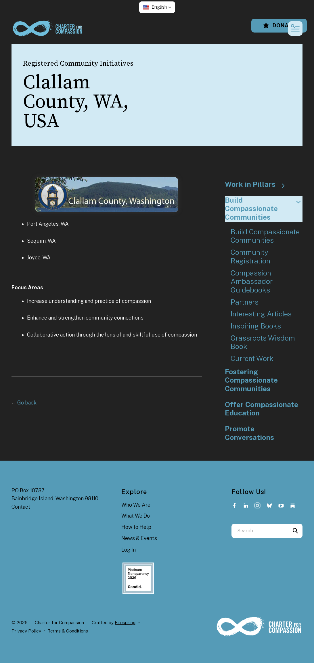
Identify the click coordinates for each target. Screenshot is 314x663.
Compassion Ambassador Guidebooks (252, 281)
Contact (21, 507)
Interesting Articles (261, 314)
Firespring (125, 622)
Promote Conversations (249, 433)
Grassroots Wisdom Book (263, 342)
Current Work (252, 358)
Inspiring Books (256, 326)
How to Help (136, 527)
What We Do (135, 516)
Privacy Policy (26, 631)
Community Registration (250, 256)
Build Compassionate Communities (263, 208)
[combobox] (259, 531)
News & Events (139, 538)
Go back (24, 403)
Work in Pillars (257, 184)
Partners (245, 302)
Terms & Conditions (68, 631)
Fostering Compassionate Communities (251, 380)
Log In (128, 550)
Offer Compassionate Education (261, 408)
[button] (157, 7)
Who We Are (135, 505)
